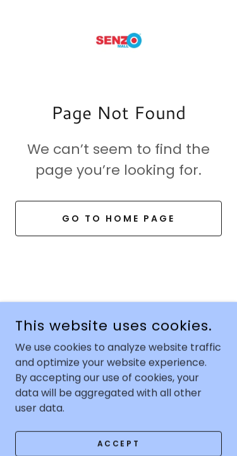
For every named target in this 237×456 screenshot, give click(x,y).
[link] (119, 40)
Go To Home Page (118, 218)
